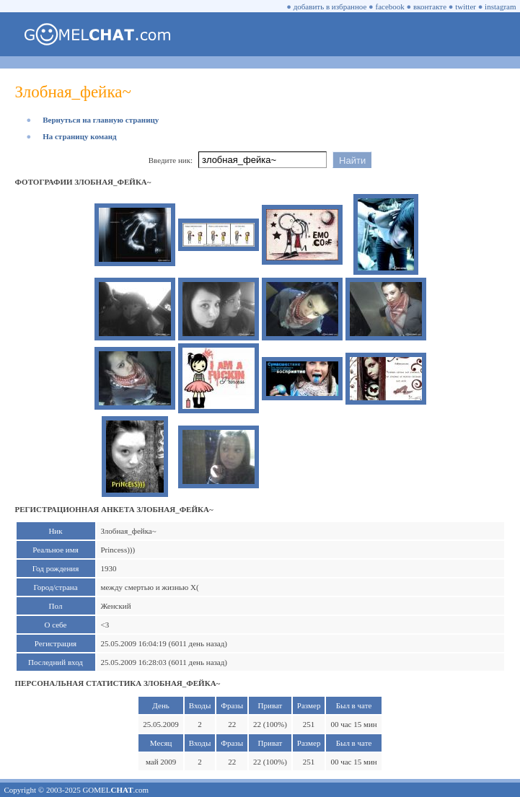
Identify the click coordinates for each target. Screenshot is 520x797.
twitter (465, 6)
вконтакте (429, 6)
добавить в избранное (330, 6)
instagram (500, 6)
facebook (390, 6)
